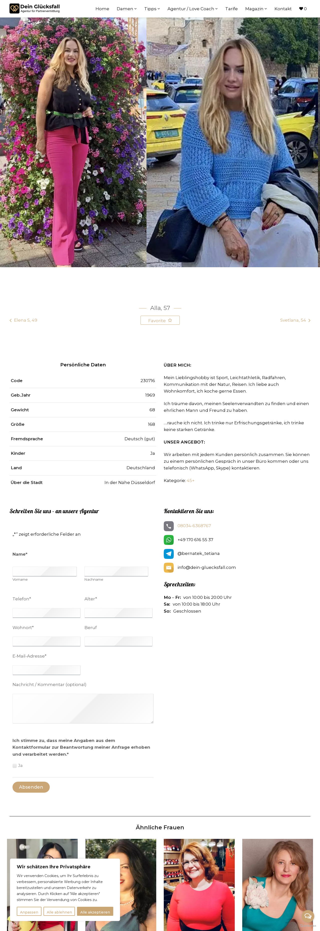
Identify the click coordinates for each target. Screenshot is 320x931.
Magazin (256, 8)
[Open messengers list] (308, 916)
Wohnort (23, 627)
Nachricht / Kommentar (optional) (49, 684)
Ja (20, 765)
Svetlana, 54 (293, 320)
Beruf (90, 627)
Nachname (93, 579)
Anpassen (29, 912)
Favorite (157, 320)
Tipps (152, 8)
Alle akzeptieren (95, 912)
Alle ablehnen (59, 912)
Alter (90, 598)
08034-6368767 (194, 525)
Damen (127, 8)
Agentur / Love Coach (193, 8)
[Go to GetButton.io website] (308, 926)
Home (102, 8)
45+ (190, 480)
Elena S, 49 (25, 320)
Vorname (20, 579)
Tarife (231, 8)
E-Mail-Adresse (29, 656)
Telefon (21, 598)
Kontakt (283, 8)
